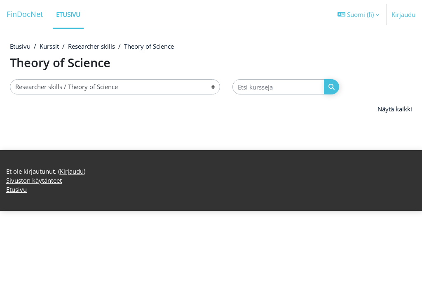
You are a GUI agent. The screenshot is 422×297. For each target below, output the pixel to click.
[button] (358, 14)
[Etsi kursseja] (278, 87)
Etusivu (20, 46)
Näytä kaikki (394, 109)
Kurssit (49, 46)
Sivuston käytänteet (34, 266)
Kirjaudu (403, 14)
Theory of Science (149, 46)
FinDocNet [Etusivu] (25, 14)
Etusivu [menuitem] (68, 14)
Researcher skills (91, 46)
